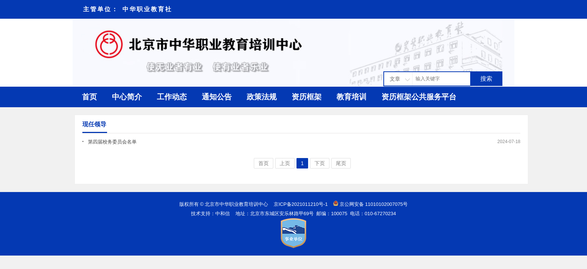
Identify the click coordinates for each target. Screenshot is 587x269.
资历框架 (307, 97)
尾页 (341, 163)
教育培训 (352, 97)
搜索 (486, 78)
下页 (319, 163)
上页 (285, 163)
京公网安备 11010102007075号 (374, 204)
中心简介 (127, 97)
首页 (89, 97)
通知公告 (217, 97)
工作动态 (172, 97)
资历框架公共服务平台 (418, 97)
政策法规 (262, 97)
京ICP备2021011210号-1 (301, 204)
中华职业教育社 (147, 9)
